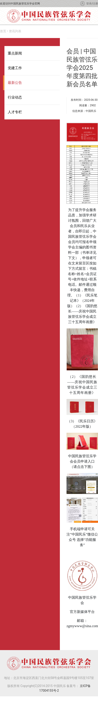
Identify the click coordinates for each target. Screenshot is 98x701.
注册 (95, 3)
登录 (89, 3)
